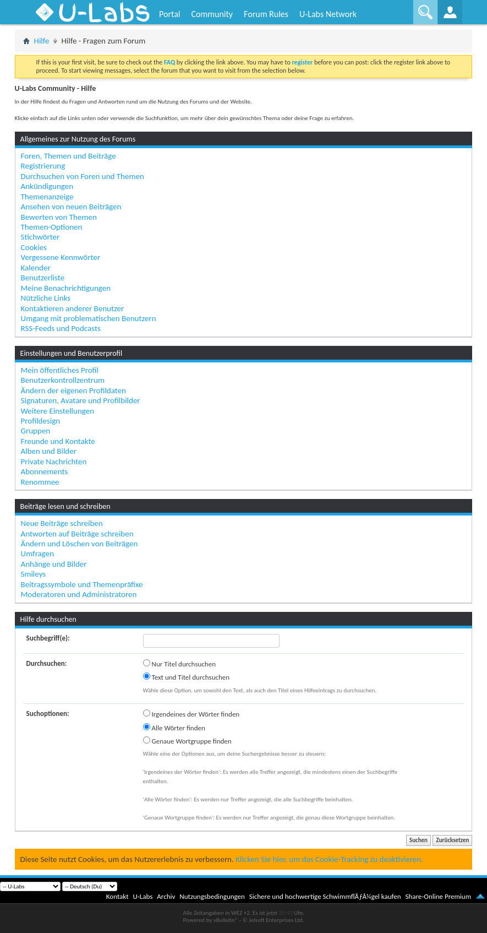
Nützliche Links (46, 298)
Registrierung (43, 166)
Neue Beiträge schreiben (62, 523)
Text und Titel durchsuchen (186, 676)
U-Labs (143, 896)
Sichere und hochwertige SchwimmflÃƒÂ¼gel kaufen (325, 896)
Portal (169, 14)
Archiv (166, 896)
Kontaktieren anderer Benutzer (72, 308)
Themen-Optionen (52, 227)
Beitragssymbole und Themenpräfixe (82, 584)
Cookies (34, 247)
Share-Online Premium (438, 896)
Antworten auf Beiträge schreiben (77, 534)
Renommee (40, 482)
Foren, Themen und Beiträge (68, 156)
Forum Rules (266, 14)
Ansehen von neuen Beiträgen (71, 206)
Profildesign (41, 421)
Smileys (33, 574)
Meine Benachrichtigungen (66, 288)
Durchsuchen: (46, 663)
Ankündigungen (47, 186)
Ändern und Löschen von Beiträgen (79, 544)
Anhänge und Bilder (54, 564)
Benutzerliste (43, 278)
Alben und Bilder (48, 451)
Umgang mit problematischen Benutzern (88, 318)
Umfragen (37, 553)
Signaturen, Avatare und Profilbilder (80, 400)
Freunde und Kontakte (58, 441)
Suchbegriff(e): (48, 638)
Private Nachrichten (54, 462)
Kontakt (117, 896)
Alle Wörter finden (174, 727)
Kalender (36, 268)
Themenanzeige (47, 197)
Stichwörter (40, 237)
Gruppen (36, 431)
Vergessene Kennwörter (61, 257)
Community (212, 14)
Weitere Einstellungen (58, 411)
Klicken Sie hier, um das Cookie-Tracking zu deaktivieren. (329, 859)
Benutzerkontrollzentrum (63, 380)
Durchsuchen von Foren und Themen (82, 176)
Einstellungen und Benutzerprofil (71, 353)
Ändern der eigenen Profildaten (73, 390)
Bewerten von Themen (59, 217)
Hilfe (42, 41)
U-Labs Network (328, 14)
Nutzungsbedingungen (212, 896)
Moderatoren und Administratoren (79, 594)
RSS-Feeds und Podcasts (61, 328)
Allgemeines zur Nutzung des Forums (78, 139)
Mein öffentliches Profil (60, 370)
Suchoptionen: (47, 713)
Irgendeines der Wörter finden (191, 713)
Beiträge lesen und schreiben (65, 506)
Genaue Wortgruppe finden (187, 740)
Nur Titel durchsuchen (179, 663)
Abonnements (44, 471)
